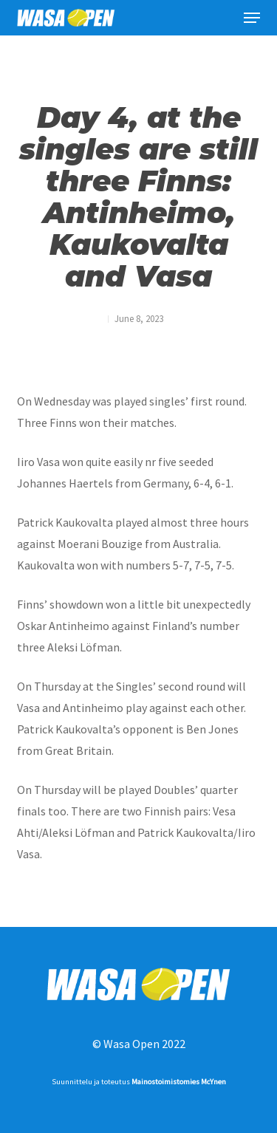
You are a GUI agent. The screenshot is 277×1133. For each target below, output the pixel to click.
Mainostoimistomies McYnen (178, 1081)
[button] (252, 17)
